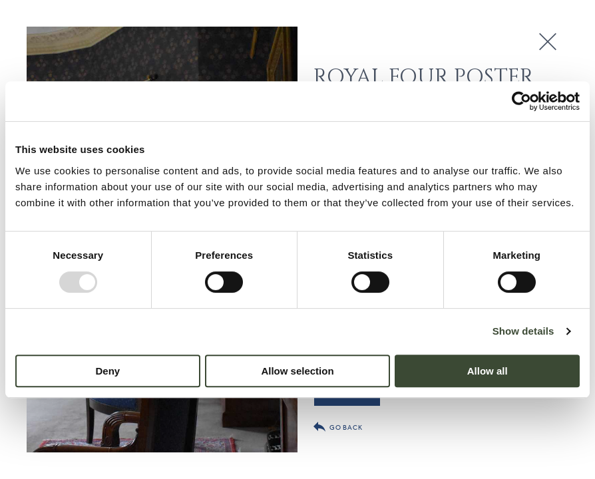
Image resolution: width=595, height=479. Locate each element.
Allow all (487, 371)
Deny (107, 371)
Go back (337, 427)
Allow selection (297, 371)
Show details (523, 331)
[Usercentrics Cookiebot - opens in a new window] (521, 101)
